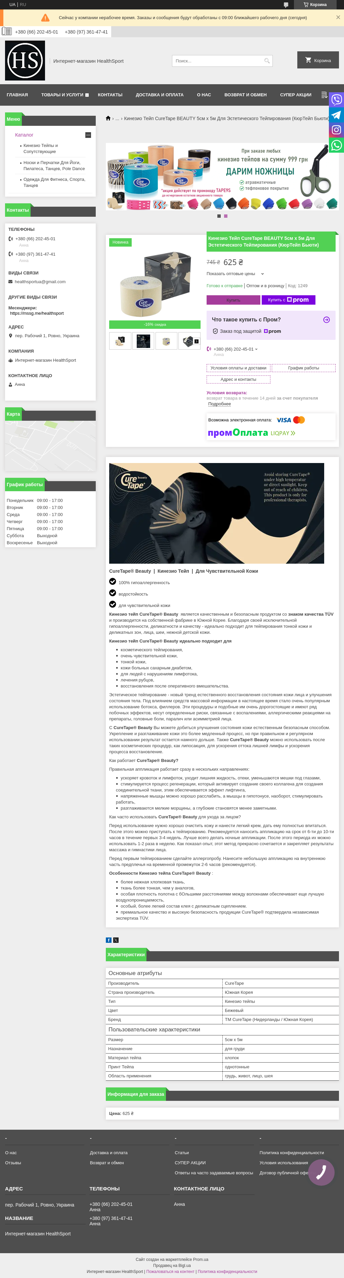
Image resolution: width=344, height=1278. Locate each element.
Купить (233, 300)
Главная (17, 94)
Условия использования (284, 1162)
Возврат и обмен (245, 94)
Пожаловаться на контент (170, 1271)
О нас (204, 94)
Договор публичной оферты (288, 1172)
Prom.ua (200, 1259)
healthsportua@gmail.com (40, 281)
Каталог (24, 135)
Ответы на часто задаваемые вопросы (214, 1172)
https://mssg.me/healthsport (37, 313)
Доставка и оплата (159, 94)
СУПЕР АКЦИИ (295, 94)
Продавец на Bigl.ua (172, 1265)
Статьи (182, 1152)
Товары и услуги (62, 94)
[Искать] (267, 61)
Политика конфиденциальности (292, 1152)
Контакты (110, 94)
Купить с (288, 300)
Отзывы (13, 1162)
